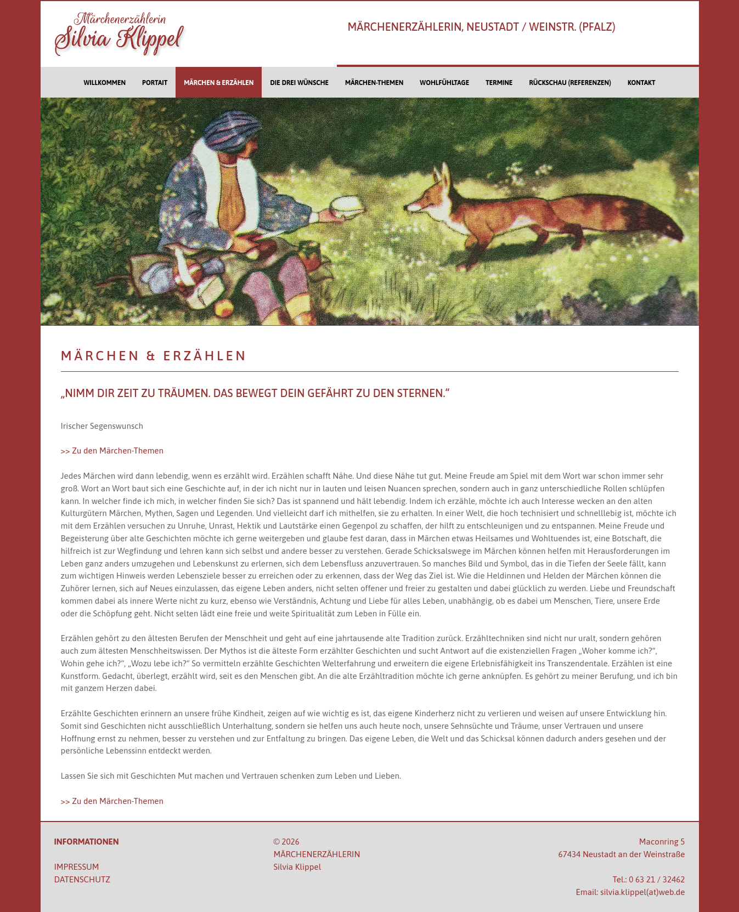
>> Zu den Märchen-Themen (112, 450)
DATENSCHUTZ (82, 879)
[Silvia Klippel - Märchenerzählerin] (133, 34)
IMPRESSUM (76, 866)
